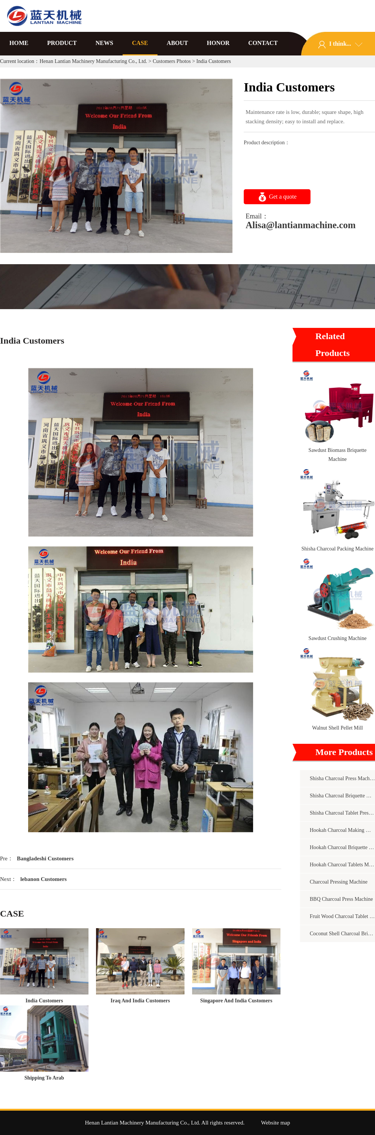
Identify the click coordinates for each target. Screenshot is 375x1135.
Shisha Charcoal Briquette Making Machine (342, 796)
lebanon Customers (43, 879)
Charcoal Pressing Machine (339, 882)
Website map (275, 1123)
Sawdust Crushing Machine (338, 638)
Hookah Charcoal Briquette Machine (342, 847)
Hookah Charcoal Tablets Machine (342, 864)
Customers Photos (172, 61)
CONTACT (263, 43)
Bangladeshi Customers (45, 858)
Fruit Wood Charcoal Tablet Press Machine (342, 916)
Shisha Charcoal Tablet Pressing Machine (342, 813)
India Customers (44, 1000)
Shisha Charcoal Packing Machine (338, 549)
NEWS (104, 43)
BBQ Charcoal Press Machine (341, 899)
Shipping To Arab (44, 1078)
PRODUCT (62, 43)
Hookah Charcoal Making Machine (342, 830)
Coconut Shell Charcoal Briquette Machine (342, 933)
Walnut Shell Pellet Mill (337, 728)
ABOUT (177, 43)
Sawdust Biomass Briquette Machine (338, 454)
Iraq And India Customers (140, 1000)
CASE (140, 43)
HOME (18, 43)
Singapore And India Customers (236, 1000)
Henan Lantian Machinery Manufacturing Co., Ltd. (93, 61)
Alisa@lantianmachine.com (301, 225)
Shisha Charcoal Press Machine (342, 778)
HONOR (218, 43)
